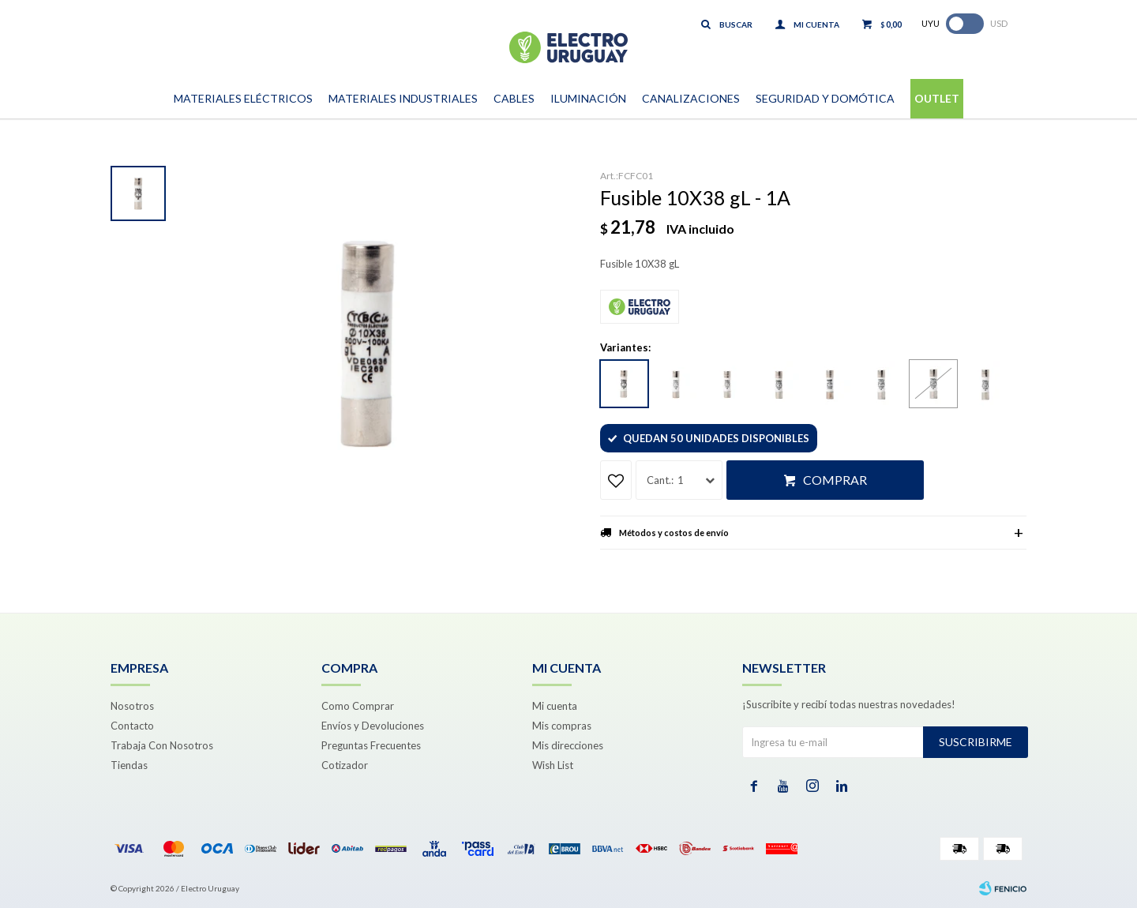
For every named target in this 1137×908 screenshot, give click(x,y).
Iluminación (588, 98)
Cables (514, 98)
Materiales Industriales (403, 98)
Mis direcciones (567, 745)
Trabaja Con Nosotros (162, 745)
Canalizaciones (691, 98)
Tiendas (129, 765)
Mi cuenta (554, 706)
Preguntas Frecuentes (371, 745)
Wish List (552, 765)
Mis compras (561, 725)
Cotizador (344, 765)
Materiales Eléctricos (243, 98)
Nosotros (132, 706)
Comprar (835, 479)
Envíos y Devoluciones (372, 725)
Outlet (936, 98)
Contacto (132, 725)
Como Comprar (357, 706)
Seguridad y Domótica (825, 98)
